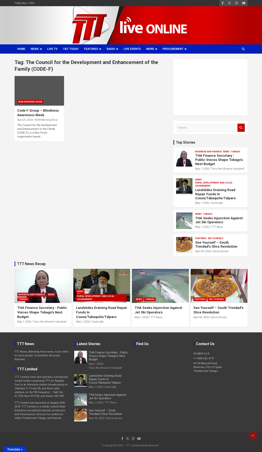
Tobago (235, 151)
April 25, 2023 (25, 119)
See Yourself (215, 238)
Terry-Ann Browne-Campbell (227, 168)
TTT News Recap (31, 264)
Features (91, 49)
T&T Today (71, 49)
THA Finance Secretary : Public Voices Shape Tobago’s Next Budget (219, 159)
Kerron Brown (221, 251)
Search (241, 128)
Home (21, 49)
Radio (111, 49)
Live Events (132, 49)
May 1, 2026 (202, 168)
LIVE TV (52, 49)
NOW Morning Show (30, 102)
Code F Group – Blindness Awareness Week (38, 112)
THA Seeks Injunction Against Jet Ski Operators (219, 220)
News (35, 49)
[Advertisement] (210, 87)
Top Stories (185, 142)
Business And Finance (208, 151)
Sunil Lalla (217, 202)
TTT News (217, 226)
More (150, 49)
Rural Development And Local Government (214, 184)
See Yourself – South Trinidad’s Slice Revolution (216, 244)
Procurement (173, 49)
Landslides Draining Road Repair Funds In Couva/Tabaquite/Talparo (215, 194)
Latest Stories (88, 344)
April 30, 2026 (203, 251)
